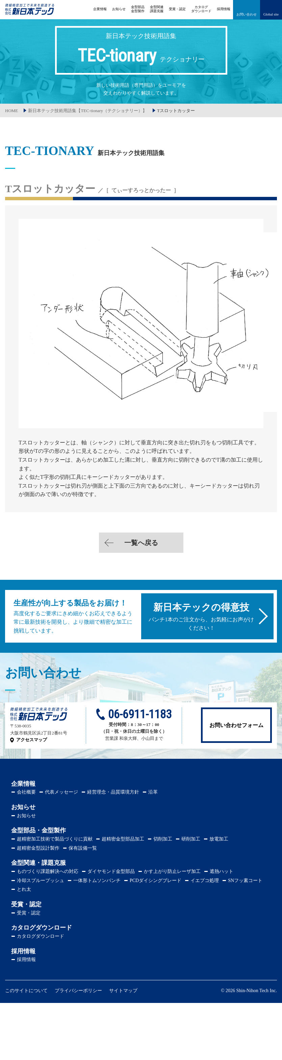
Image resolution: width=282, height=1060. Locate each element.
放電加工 (218, 839)
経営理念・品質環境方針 (113, 792)
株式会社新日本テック (29, 12)
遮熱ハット (221, 871)
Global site (271, 14)
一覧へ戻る (141, 542)
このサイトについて (26, 990)
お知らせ (119, 9)
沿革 (153, 792)
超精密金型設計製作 (38, 848)
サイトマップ (123, 990)
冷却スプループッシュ (40, 880)
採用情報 (223, 9)
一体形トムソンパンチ (97, 880)
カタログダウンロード (40, 936)
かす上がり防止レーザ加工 (172, 871)
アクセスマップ (31, 740)
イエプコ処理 (204, 880)
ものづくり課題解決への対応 (47, 871)
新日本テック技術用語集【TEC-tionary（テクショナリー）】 (87, 110)
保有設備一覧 (83, 848)
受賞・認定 (177, 9)
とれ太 (24, 889)
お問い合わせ (246, 14)
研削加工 (190, 839)
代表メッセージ (61, 792)
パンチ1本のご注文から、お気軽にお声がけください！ (201, 616)
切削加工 (162, 839)
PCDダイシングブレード (155, 880)
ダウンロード (201, 9)
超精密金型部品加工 (123, 839)
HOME (11, 110)
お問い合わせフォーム (236, 725)
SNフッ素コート (245, 880)
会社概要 (26, 792)
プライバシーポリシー (78, 990)
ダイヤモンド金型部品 (111, 871)
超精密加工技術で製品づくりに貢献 (55, 839)
